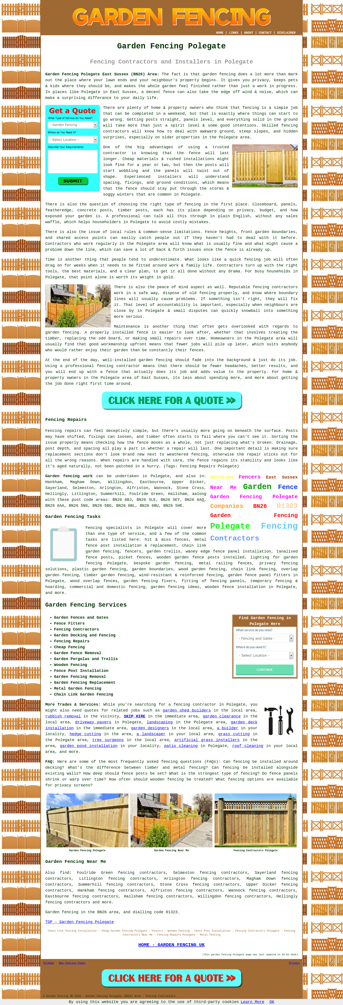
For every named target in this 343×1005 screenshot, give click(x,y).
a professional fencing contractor (100, 366)
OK (272, 1002)
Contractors (58, 244)
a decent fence (158, 92)
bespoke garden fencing (162, 563)
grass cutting (234, 734)
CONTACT (265, 33)
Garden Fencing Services (86, 605)
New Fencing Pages (72, 963)
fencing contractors (275, 287)
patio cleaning (181, 746)
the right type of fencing (170, 204)
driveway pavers (93, 722)
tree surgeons (108, 740)
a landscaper (151, 734)
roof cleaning (247, 746)
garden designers (150, 728)
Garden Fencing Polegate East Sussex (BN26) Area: (102, 74)
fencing (252, 259)
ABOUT (248, 33)
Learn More (252, 1002)
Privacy (294, 963)
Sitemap (48, 963)
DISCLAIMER (286, 33)
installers (169, 177)
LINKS (233, 33)
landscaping (160, 722)
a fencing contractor (192, 704)
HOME (220, 33)
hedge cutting (85, 734)
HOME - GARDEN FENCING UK (171, 944)
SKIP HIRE (134, 716)
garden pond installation (88, 746)
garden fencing (62, 332)
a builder (227, 728)
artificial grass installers (207, 740)
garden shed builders (187, 710)
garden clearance (222, 716)
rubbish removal (63, 716)
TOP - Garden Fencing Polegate (79, 922)
